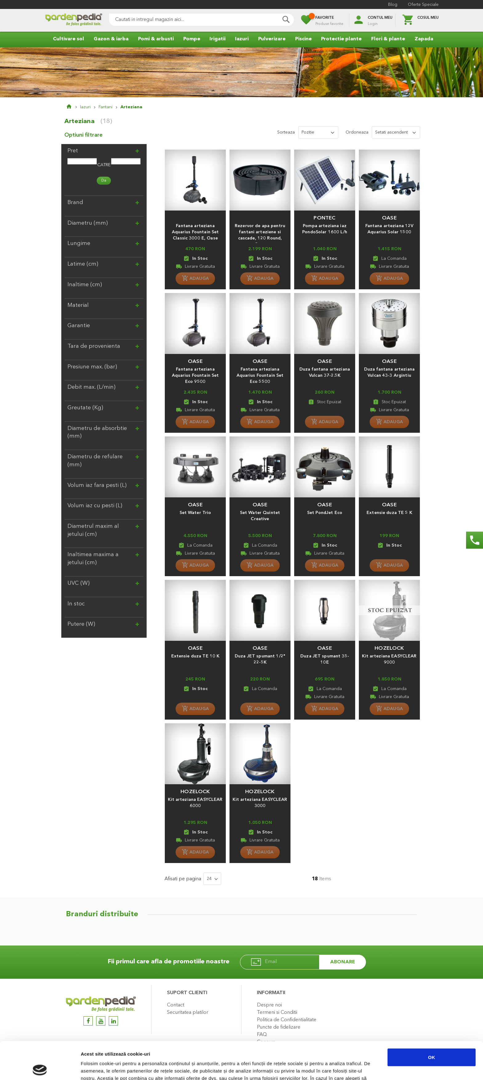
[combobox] (201, 20)
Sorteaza (286, 132)
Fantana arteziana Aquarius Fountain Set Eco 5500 (260, 375)
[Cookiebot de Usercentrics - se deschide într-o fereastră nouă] (40, 1068)
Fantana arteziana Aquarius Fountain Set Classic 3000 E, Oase (195, 232)
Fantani (105, 107)
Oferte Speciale (423, 4)
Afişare (308, 1067)
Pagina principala (73, 107)
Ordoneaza (357, 132)
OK (431, 1019)
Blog (392, 4)
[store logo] (73, 20)
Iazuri (85, 107)
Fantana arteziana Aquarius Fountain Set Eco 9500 (195, 375)
